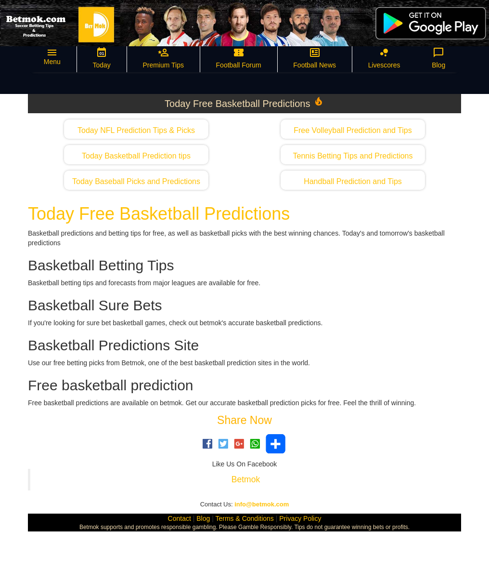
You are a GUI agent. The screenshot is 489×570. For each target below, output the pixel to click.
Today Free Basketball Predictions (159, 214)
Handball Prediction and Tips (353, 181)
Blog (203, 518)
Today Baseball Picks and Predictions (136, 181)
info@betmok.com (261, 504)
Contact (179, 518)
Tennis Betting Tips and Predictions (352, 156)
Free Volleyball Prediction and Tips (353, 130)
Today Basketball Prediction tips (136, 156)
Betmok (246, 479)
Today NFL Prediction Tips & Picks (136, 130)
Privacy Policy (300, 518)
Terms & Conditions (244, 518)
